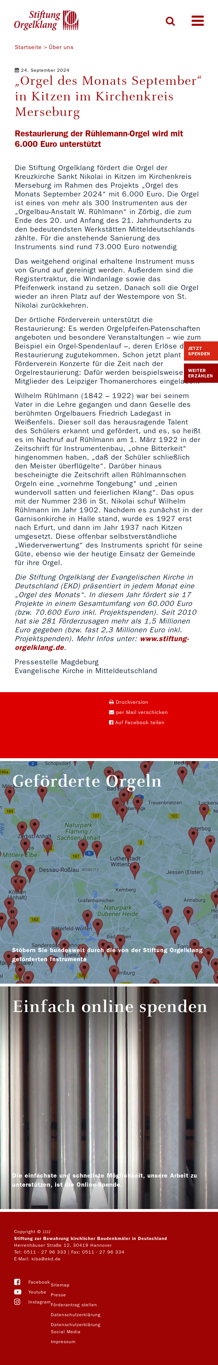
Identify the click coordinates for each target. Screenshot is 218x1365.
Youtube (37, 1292)
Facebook (39, 1282)
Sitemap (60, 1285)
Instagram (39, 1302)
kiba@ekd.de (46, 1259)
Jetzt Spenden (199, 351)
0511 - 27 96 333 (45, 1252)
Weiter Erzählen (200, 373)
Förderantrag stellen (74, 1304)
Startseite (28, 47)
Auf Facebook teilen (137, 723)
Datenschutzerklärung (75, 1314)
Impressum (63, 1341)
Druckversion (128, 702)
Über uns (61, 47)
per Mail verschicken (138, 712)
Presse (58, 1295)
